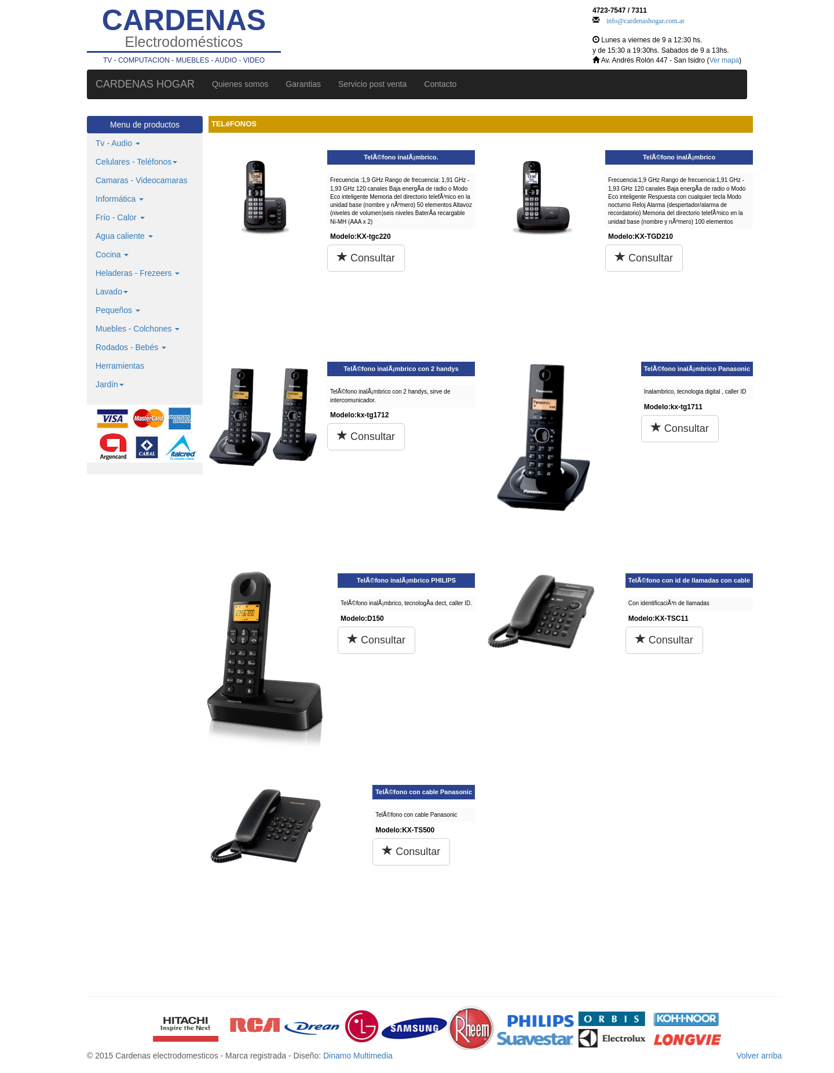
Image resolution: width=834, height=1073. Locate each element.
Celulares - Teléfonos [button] (136, 161)
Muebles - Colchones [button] (138, 328)
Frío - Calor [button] (120, 217)
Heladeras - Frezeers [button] (138, 273)
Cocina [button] (112, 254)
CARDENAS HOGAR (145, 84)
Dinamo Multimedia (358, 1055)
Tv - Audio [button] (118, 143)
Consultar (366, 258)
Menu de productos (145, 124)
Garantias (303, 84)
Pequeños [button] (118, 310)
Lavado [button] (112, 291)
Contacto (440, 84)
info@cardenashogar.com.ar (645, 20)
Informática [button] (120, 198)
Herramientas (120, 365)
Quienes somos (240, 84)
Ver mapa (724, 60)
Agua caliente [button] (124, 236)
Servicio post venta (372, 84)
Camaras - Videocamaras (141, 180)
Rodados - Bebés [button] (131, 347)
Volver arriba (759, 1055)
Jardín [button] (110, 384)
